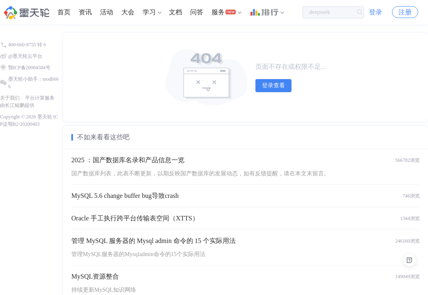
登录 (375, 12)
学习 (149, 12)
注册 (405, 12)
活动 (106, 12)
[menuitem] (64, 12)
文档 (175, 12)
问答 (196, 12)
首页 (64, 12)
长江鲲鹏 (15, 105)
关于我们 (10, 98)
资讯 (85, 12)
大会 (127, 12)
